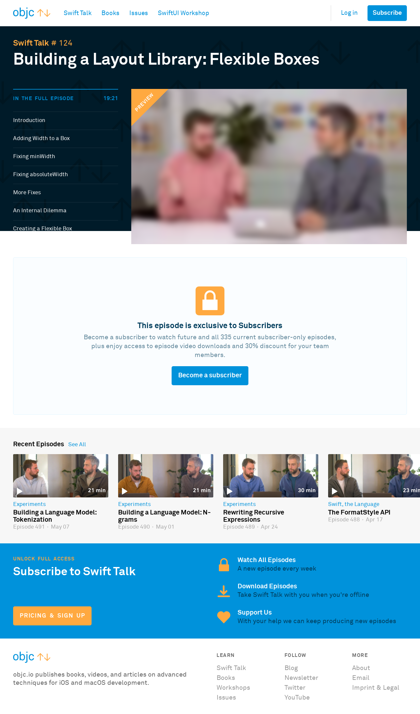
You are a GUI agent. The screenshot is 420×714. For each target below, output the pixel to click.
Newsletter (301, 678)
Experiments (29, 504)
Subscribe (387, 13)
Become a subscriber (210, 375)
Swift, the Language (353, 504)
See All (77, 445)
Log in (349, 13)
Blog (291, 668)
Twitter (294, 687)
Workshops (233, 687)
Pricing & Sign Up (52, 616)
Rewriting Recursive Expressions (253, 516)
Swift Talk (31, 43)
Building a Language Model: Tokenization (54, 516)
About (361, 668)
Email (360, 678)
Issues (226, 697)
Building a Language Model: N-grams (164, 516)
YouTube (297, 697)
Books (226, 678)
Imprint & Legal (375, 687)
